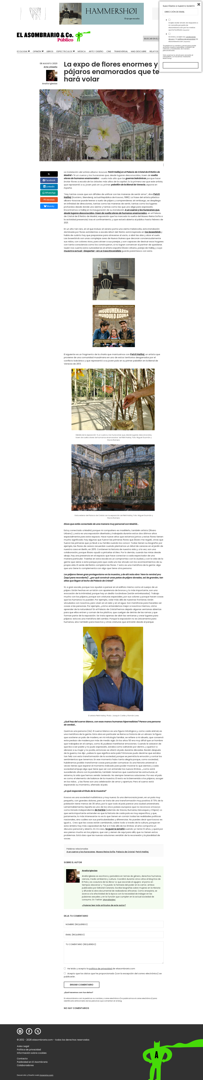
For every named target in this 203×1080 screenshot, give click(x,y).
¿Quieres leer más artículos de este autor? (104, 905)
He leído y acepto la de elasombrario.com (99, 968)
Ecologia (22, 51)
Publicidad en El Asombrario (32, 1062)
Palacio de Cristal (125, 851)
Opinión (37, 51)
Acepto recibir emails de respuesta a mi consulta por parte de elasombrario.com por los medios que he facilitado (183, 1033)
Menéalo (49, 199)
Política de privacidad (29, 1049)
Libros (50, 51)
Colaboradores (25, 1065)
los (153, 231)
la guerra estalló (115, 828)
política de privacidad (100, 968)
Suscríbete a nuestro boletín (179, 1013)
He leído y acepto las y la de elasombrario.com (183, 1045)
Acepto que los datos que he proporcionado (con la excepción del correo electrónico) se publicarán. (113, 975)
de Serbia (100, 809)
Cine (108, 51)
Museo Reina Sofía (105, 851)
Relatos (154, 51)
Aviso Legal (23, 1046)
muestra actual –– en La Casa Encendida (92, 250)
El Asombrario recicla (173, 51)
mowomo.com (46, 1075)
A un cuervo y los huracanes (81, 851)
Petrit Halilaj (137, 354)
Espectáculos (64, 51)
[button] (53, 36)
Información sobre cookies (32, 1053)
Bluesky (49, 206)
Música (82, 51)
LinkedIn (50, 186)
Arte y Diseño (96, 51)
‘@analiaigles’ (109, 899)
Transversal (121, 51)
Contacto (22, 1058)
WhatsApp (50, 193)
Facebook (50, 180)
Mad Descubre (138, 51)
